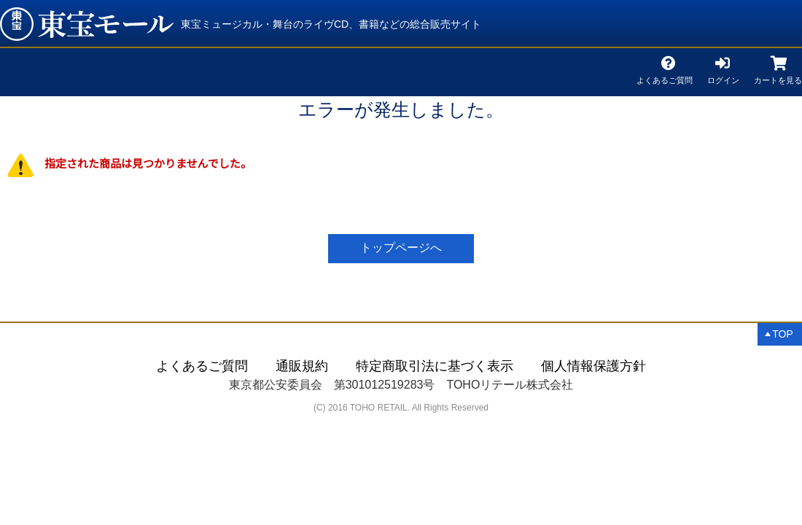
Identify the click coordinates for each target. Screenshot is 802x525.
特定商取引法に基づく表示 (434, 366)
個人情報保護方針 (593, 366)
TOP (782, 334)
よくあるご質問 (664, 77)
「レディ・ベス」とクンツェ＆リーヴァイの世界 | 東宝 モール (87, 24)
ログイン (723, 77)
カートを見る (778, 77)
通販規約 (302, 366)
